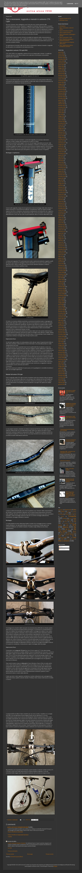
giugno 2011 (61, 237)
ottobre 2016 (61, 151)
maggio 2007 (61, 324)
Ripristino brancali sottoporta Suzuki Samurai (70, 480)
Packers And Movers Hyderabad (15, 831)
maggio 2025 (61, 68)
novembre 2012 (62, 208)
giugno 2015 (61, 171)
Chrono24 (69, 511)
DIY (67, 513)
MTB (27, 819)
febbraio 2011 (61, 244)
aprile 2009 (60, 283)
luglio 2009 (60, 277)
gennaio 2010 (61, 267)
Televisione (67, 535)
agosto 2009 (61, 276)
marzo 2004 (61, 380)
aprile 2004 (60, 379)
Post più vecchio (49, 854)
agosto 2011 (61, 233)
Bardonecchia (68, 509)
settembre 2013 (62, 196)
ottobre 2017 (61, 141)
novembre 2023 (62, 91)
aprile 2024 (60, 86)
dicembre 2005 (61, 354)
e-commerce (73, 513)
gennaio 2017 (61, 148)
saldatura (62, 534)
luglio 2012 (60, 215)
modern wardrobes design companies (17, 843)
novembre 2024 (62, 77)
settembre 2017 (62, 142)
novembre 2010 (62, 249)
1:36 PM (10, 836)
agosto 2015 (61, 169)
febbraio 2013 (61, 203)
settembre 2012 (62, 212)
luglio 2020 (60, 114)
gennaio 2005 (61, 373)
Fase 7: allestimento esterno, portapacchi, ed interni (66, 46)
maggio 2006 (61, 345)
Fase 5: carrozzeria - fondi (66, 37)
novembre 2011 (62, 228)
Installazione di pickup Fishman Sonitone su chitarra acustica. (71, 405)
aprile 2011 (60, 240)
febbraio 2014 (61, 187)
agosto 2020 (61, 112)
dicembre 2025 (61, 57)
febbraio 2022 (61, 103)
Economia (67, 514)
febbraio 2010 (61, 265)
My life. (68, 529)
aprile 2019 (60, 130)
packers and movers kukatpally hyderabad (17, 827)
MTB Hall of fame (64, 20)
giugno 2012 (61, 217)
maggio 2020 (61, 116)
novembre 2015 (62, 165)
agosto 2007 (61, 318)
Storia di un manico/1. (65, 460)
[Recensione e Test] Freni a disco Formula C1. (71, 418)
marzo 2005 (61, 370)
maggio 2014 (61, 183)
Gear (74, 518)
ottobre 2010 (61, 251)
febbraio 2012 (61, 224)
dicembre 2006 (61, 332)
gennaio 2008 (61, 309)
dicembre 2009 (61, 268)
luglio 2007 (60, 320)
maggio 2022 (61, 102)
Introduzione (63, 26)
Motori (60, 525)
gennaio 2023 (61, 94)
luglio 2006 (60, 341)
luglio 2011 (60, 235)
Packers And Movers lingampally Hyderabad (18, 834)
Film (75, 514)
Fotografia (72, 516)
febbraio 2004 (61, 382)
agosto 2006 (61, 339)
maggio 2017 (61, 144)
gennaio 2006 (61, 352)
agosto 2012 (61, 213)
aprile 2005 (60, 368)
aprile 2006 (60, 347)
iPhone (66, 521)
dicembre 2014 (61, 174)
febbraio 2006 (61, 350)
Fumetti (70, 518)
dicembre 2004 (61, 375)
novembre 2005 (62, 356)
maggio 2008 (61, 302)
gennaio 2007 (61, 331)
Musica (65, 527)
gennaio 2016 (61, 164)
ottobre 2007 (61, 315)
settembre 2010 (62, 252)
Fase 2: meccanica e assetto (66, 30)
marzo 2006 (61, 348)
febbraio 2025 (61, 71)
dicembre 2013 (61, 190)
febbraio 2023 (61, 93)
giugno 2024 (61, 82)
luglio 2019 (60, 126)
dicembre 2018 (61, 134)
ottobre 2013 (61, 194)
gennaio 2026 (61, 55)
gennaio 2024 (61, 89)
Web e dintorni (63, 541)
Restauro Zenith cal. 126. (65, 18)
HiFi (62, 521)
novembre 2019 (62, 123)
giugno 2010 (61, 258)
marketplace (66, 523)
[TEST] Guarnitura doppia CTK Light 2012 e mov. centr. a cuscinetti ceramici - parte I (70, 494)
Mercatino (72, 523)
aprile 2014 (60, 185)
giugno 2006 (61, 343)
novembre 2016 (62, 150)
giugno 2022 (61, 100)
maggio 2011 (61, 238)
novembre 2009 (62, 270)
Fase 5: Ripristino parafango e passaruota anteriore (66, 40)
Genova (62, 520)
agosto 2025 (61, 64)
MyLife (74, 531)
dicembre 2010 (61, 247)
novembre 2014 (62, 176)
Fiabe (72, 514)
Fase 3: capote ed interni (65, 32)
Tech (59, 535)
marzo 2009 (61, 285)
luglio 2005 (60, 363)
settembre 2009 (62, 274)
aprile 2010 (60, 261)
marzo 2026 (61, 54)
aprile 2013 (60, 199)
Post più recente (10, 854)
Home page (30, 854)
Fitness (62, 516)
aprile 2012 (60, 221)
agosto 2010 (61, 254)
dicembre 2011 (61, 226)
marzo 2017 (61, 146)
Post (60, 546)
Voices (68, 539)
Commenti (62, 549)
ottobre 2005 (61, 357)
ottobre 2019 (61, 125)
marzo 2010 (61, 263)
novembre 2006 (62, 334)
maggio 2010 (61, 260)
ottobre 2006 (61, 336)
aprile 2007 (60, 325)
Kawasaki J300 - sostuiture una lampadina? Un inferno (67, 452)
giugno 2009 (61, 279)
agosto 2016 (61, 155)
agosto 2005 (61, 361)
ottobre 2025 (61, 61)
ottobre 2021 (61, 109)
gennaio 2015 (61, 173)
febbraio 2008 (61, 308)
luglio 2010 (60, 256)
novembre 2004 (62, 377)
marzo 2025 (61, 70)
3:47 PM (10, 848)
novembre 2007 (62, 313)
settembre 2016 (62, 153)
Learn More (70, 3)
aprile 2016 (60, 160)
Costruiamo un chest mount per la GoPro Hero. (70, 392)
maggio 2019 (61, 128)
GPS (75, 520)
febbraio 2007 (61, 329)
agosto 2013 (61, 197)
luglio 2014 (60, 180)
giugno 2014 (61, 181)
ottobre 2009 (61, 272)
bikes (74, 509)
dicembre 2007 (61, 311)
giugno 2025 (61, 66)
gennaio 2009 (61, 288)
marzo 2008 (61, 306)
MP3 (67, 525)
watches (73, 539)
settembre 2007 (62, 316)
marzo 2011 (61, 242)
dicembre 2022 (61, 96)
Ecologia (61, 514)
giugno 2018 (61, 135)
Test (29, 819)
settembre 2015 (62, 167)
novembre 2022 (62, 98)
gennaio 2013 (61, 205)
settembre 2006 (62, 338)
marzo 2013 (61, 201)
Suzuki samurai (70, 534)
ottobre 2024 (61, 78)
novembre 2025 (62, 59)
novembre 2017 (62, 139)
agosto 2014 (61, 178)
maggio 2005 (61, 366)
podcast (74, 532)
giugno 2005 (61, 364)
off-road (63, 532)
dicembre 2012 (61, 206)
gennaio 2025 (61, 73)
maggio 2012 (61, 219)
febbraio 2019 (61, 132)
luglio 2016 (60, 157)
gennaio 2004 (61, 384)
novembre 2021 (62, 107)
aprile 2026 (60, 52)
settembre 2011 (62, 231)
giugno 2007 (61, 322)
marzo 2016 (61, 162)
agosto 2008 (61, 297)
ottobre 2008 (61, 293)
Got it (76, 3)
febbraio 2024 (61, 87)
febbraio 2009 (61, 286)
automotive (60, 509)
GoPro (68, 520)
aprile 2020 (60, 118)
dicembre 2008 (61, 290)
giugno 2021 (61, 110)
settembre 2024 (62, 80)
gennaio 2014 (61, 189)
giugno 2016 (61, 158)
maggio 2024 (61, 84)
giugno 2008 (61, 300)
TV (70, 537)
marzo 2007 (61, 327)
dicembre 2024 (61, 75)
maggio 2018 (61, 137)
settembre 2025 (62, 63)
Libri (75, 521)
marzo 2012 (61, 222)
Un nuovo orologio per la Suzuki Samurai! (71, 440)
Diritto (63, 513)
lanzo (70, 521)
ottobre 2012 (61, 210)
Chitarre (63, 511)
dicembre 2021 (61, 105)
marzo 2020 (61, 119)
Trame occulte (62, 537)
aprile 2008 (60, 304)
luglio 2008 (60, 299)
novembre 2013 (62, 192)
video (62, 539)
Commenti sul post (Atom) (16, 856)
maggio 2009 (61, 281)
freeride (65, 518)
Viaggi (74, 537)
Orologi (69, 532)
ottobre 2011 (61, 229)
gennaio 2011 (61, 245)
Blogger (55, 866)
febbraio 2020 (61, 121)
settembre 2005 (62, 359)
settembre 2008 (62, 295)
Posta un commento (12, 851)
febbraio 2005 (61, 372)
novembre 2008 (62, 292)
